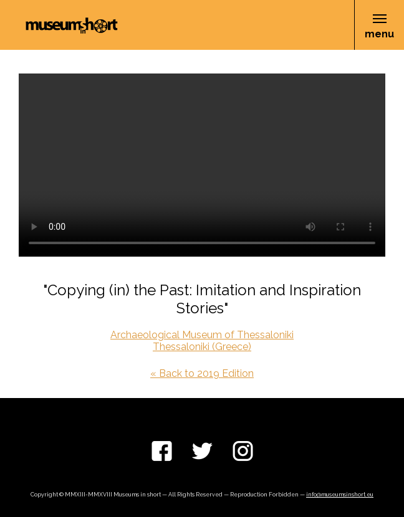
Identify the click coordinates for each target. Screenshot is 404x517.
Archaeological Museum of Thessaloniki (202, 335)
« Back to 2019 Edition (202, 373)
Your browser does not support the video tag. (202, 165)
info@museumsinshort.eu (339, 494)
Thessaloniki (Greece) (202, 347)
